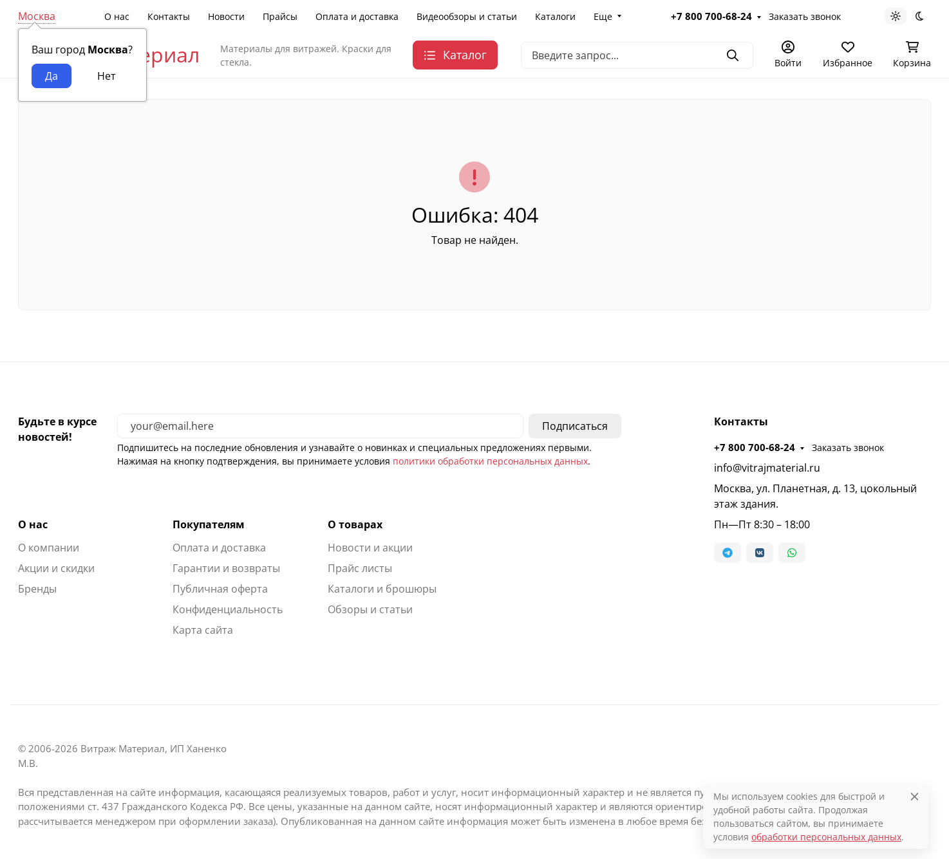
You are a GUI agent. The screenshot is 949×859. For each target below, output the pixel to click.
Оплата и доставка (357, 16)
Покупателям (209, 524)
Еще (603, 16)
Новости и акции (370, 547)
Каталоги (555, 16)
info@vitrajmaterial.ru (767, 468)
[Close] (914, 796)
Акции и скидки (56, 568)
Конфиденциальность (228, 609)
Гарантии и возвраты (226, 568)
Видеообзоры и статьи (467, 16)
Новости (226, 16)
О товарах (355, 524)
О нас (116, 16)
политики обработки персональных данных (490, 461)
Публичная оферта (220, 589)
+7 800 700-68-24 (711, 16)
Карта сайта (203, 630)
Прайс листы (360, 568)
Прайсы (280, 16)
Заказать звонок (805, 16)
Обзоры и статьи (370, 609)
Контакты (168, 16)
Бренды (37, 589)
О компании (48, 547)
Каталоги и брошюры (382, 589)
